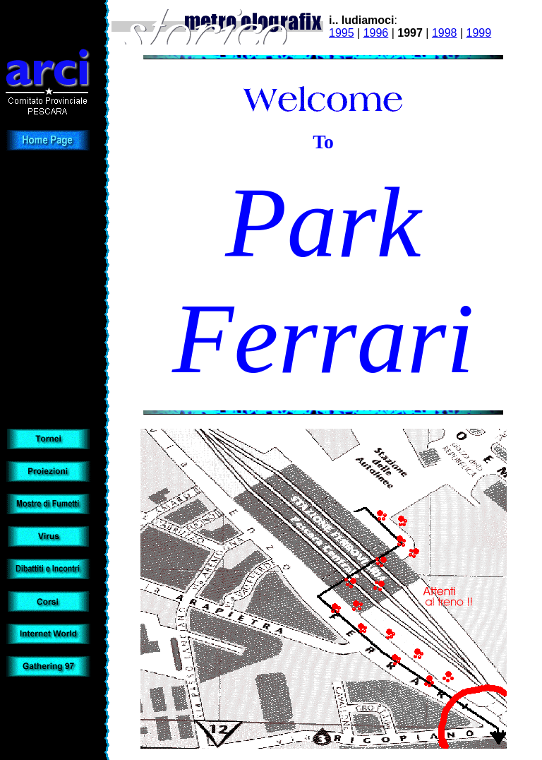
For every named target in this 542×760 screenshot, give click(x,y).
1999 (479, 33)
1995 (341, 33)
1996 (376, 33)
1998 (444, 33)
